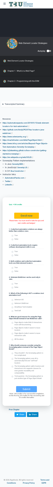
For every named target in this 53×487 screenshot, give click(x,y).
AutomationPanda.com (15, 178)
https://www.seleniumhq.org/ (15, 137)
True (16, 235)
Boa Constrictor (18, 171)
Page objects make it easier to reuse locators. (27, 329)
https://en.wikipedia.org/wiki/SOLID (18, 157)
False (16, 239)
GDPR (43, 483)
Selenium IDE (19, 300)
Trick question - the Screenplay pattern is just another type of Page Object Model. (28, 377)
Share (20, 414)
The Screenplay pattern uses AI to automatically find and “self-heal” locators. (26, 361)
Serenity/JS (23, 168)
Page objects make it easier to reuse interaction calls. (27, 334)
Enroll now (26, 215)
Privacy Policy (29, 483)
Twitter (8, 181)
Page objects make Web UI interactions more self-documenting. (28, 324)
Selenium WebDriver (21, 303)
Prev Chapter (14, 410)
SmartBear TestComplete (23, 307)
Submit (26, 389)
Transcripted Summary (14, 104)
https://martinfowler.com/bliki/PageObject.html (23, 140)
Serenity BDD (18, 164)
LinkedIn (9, 185)
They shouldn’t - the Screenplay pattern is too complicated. (28, 354)
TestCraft (17, 311)
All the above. (19, 339)
